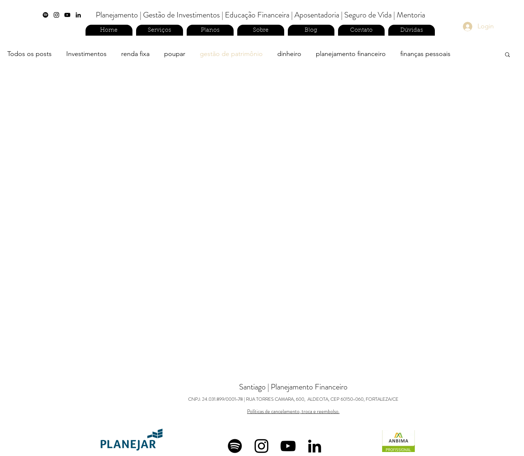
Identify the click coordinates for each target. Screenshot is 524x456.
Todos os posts (29, 54)
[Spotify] (45, 15)
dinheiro (289, 54)
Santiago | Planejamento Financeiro (293, 392)
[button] (507, 55)
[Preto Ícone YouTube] (67, 15)
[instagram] (56, 15)
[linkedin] (78, 15)
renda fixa (135, 54)
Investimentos (86, 54)
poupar (174, 54)
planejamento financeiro (351, 54)
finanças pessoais (425, 54)
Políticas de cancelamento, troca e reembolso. (293, 411)
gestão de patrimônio (231, 54)
